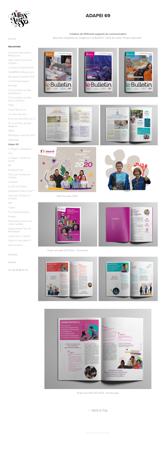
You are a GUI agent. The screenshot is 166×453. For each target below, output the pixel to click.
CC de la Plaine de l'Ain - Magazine (20, 125)
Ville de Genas (15, 245)
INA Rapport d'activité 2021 (21, 135)
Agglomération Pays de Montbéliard (19, 230)
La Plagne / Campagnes (20, 148)
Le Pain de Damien (17, 186)
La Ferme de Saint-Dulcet (20, 67)
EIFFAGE (12, 85)
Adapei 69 (13, 144)
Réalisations (14, 46)
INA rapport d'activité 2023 (21, 76)
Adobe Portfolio (103, 432)
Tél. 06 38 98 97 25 (18, 270)
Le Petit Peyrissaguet (18, 81)
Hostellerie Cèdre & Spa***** (22, 190)
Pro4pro (12, 216)
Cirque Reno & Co (17, 109)
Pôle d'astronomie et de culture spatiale (20, 222)
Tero (10, 153)
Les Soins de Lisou (17, 114)
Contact (12, 262)
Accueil (12, 38)
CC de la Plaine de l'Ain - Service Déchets (20, 99)
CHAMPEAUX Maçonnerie (21, 72)
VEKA (11, 105)
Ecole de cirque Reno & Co (21, 118)
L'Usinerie (13, 181)
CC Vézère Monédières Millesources (19, 54)
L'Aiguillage (13, 139)
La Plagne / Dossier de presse (19, 159)
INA (10, 202)
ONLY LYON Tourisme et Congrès (20, 61)
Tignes (11, 207)
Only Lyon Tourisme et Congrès (19, 176)
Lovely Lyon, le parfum (19, 235)
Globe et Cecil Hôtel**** (20, 240)
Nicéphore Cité (15, 169)
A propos (13, 254)
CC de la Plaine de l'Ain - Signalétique (20, 92)
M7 (9, 165)
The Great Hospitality (18, 211)
